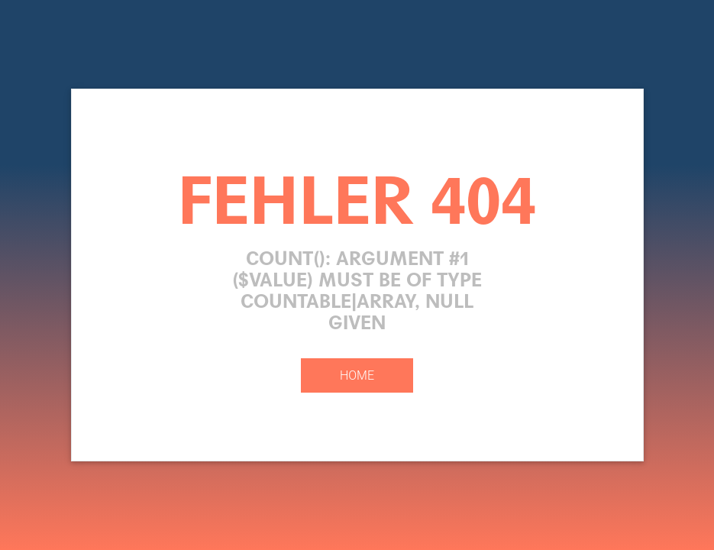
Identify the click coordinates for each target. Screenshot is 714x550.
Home (357, 375)
